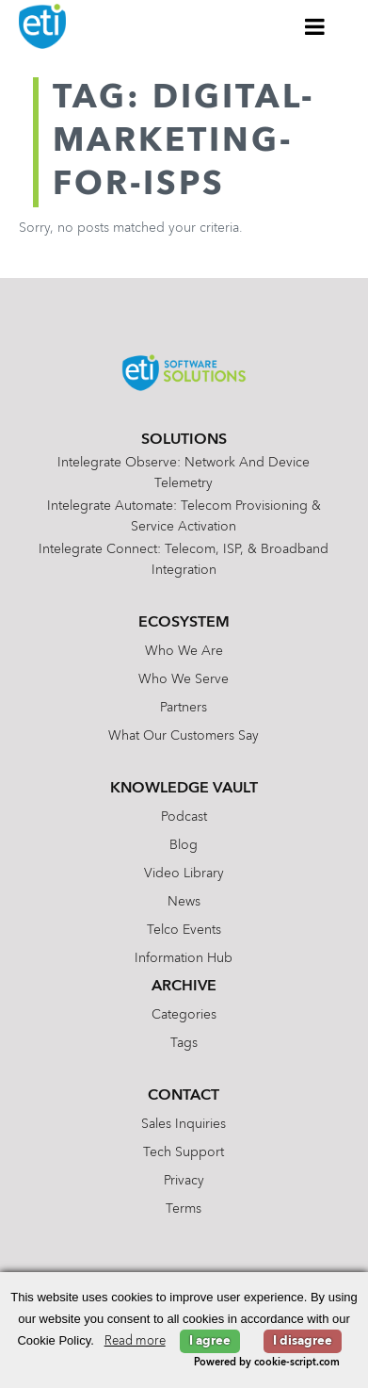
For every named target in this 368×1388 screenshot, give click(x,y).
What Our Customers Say (183, 736)
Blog (183, 845)
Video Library (184, 873)
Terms (183, 1209)
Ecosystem (184, 622)
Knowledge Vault (184, 788)
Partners (183, 707)
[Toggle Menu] (315, 26)
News (184, 901)
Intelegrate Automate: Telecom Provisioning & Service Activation (184, 516)
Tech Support (183, 1152)
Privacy (184, 1180)
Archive (184, 986)
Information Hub (183, 958)
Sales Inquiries (183, 1124)
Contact (183, 1095)
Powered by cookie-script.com (267, 1363)
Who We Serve (183, 679)
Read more (135, 1341)
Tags (184, 1043)
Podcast (184, 817)
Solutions (184, 440)
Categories (184, 1014)
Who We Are (184, 651)
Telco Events (184, 930)
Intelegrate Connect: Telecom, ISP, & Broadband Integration (183, 560)
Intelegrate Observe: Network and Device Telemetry (183, 473)
